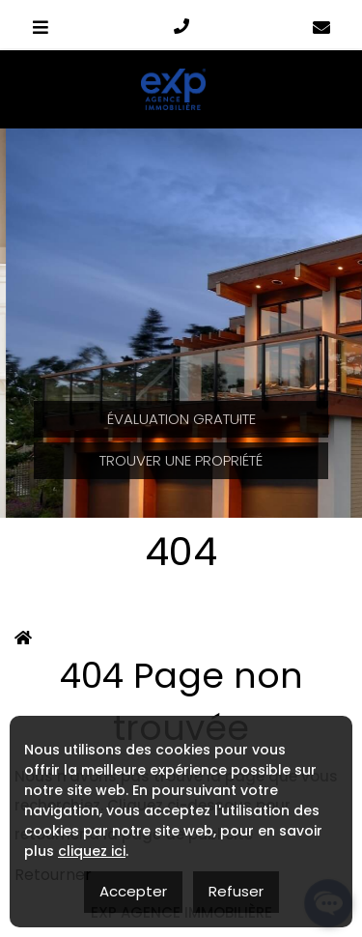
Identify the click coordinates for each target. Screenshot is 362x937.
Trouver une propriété (181, 460)
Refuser (236, 891)
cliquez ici (91, 851)
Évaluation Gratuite (181, 419)
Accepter (133, 891)
